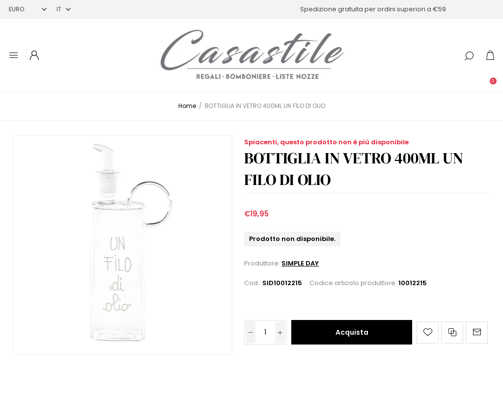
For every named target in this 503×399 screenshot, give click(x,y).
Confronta (452, 332)
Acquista (351, 332)
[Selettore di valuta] (28, 9)
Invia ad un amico (477, 332)
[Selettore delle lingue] (63, 9)
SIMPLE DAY (300, 263)
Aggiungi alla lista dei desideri (428, 332)
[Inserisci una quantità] (265, 332)
